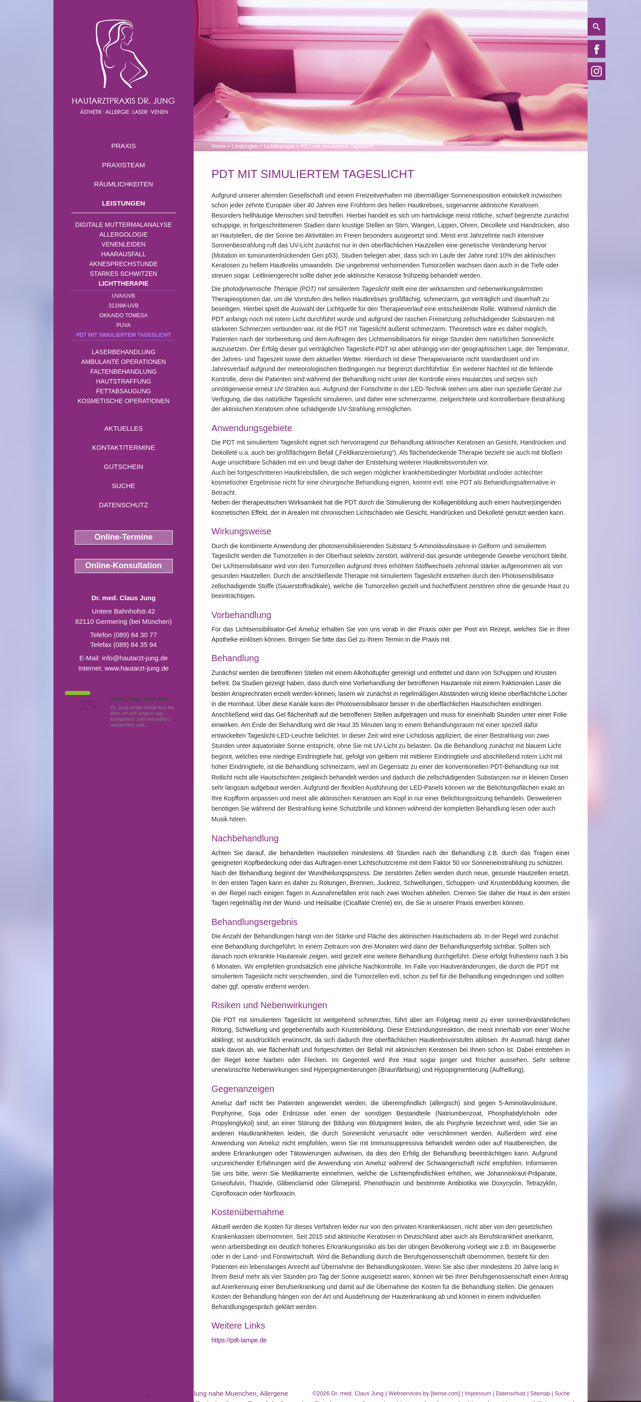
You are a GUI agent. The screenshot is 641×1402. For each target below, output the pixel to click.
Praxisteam (123, 165)
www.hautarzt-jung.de (137, 668)
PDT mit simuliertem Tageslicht (123, 335)
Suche (123, 485)
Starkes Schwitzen (123, 273)
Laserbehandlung (123, 352)
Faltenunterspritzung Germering (100, 1393)
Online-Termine (123, 537)
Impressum (478, 1393)
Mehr (157, 724)
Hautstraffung (123, 381)
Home (218, 146)
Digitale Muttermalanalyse (123, 224)
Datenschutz (123, 505)
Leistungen (123, 203)
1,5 (86, 704)
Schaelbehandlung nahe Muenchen (203, 1393)
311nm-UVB (123, 306)
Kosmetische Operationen (123, 400)
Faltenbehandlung (123, 371)
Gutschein (123, 466)
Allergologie (123, 234)
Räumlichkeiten (123, 184)
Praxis (123, 145)
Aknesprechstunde (123, 263)
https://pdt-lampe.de (239, 1340)
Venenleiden (123, 244)
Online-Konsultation (123, 565)
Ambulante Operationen (123, 361)
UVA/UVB (123, 296)
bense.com (445, 1393)
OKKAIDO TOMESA (123, 315)
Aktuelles (123, 428)
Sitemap (540, 1393)
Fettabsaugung (123, 391)
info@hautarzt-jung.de (135, 658)
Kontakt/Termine (123, 447)
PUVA (124, 325)
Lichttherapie (124, 283)
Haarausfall (123, 254)
